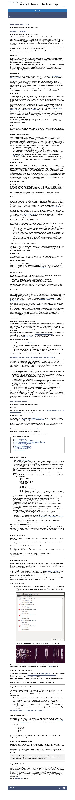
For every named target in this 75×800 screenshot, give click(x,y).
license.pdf (60, 729)
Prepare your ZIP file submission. (23, 447)
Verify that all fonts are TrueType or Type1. (25, 443)
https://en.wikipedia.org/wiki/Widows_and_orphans (50, 522)
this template (31, 342)
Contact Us (12, 797)
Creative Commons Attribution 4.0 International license (36, 419)
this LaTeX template (55, 76)
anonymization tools (18, 155)
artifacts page (18, 788)
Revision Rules (57, 108)
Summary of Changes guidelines (47, 299)
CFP (36, 128)
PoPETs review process (16, 301)
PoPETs (37, 10)
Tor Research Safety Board (29, 214)
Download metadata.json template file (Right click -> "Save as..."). (27, 718)
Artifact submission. (19, 450)
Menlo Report (55, 206)
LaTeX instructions (15, 77)
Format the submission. (20, 439)
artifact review (43, 267)
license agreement (37, 418)
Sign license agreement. (20, 445)
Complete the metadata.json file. (22, 446)
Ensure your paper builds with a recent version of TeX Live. (29, 442)
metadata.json (24, 730)
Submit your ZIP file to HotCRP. (22, 449)
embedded (50, 673)
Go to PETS (37, 13)
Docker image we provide (53, 578)
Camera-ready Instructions (31, 109)
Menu (10, 16)
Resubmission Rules (15, 109)
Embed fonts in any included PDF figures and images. (28, 441)
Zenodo (50, 177)
